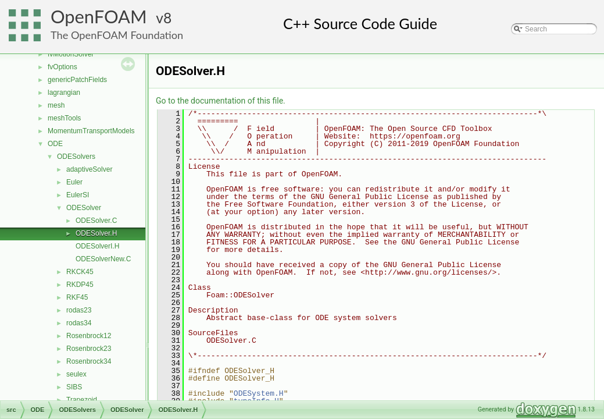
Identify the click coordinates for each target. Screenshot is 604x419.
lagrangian (64, 92)
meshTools (64, 118)
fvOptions (62, 67)
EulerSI (77, 195)
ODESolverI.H (97, 246)
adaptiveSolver (89, 169)
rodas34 (78, 323)
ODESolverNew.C (103, 259)
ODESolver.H (96, 233)
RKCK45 (80, 272)
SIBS (74, 387)
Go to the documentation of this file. (220, 100)
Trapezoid (81, 400)
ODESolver (83, 208)
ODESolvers (76, 156)
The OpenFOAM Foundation (117, 35)
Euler (74, 182)
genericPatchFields (77, 80)
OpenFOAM (99, 16)
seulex (76, 374)
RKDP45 (80, 284)
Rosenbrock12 (88, 336)
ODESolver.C (96, 220)
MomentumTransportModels (91, 131)
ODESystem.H (259, 393)
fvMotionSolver (71, 54)
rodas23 (78, 310)
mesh (56, 105)
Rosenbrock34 (88, 361)
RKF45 (77, 297)
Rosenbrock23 (88, 349)
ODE (55, 144)
